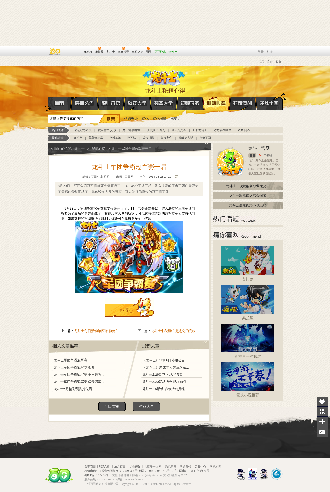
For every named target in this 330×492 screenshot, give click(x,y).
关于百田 (90, 466)
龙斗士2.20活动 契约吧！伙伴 (164, 382)
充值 (262, 62)
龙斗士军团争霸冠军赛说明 (74, 367)
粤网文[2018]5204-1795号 (154, 471)
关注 (322, 411)
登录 (261, 51)
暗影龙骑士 (200, 130)
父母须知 (135, 466)
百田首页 (112, 406)
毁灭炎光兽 (179, 130)
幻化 (145, 119)
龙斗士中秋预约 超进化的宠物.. (174, 331)
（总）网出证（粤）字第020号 (190, 471)
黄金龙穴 (166, 138)
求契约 (176, 119)
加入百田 (120, 466)
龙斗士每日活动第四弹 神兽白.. (97, 331)
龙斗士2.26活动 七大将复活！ (164, 374)
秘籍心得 (216, 103)
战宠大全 (137, 103)
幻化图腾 (159, 119)
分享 (322, 422)
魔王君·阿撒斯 (131, 130)
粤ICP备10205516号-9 (97, 475)
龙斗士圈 (269, 99)
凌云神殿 (148, 138)
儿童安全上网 (152, 466)
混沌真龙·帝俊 (83, 130)
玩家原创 (242, 103)
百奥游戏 (55, 51)
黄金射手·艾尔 (107, 130)
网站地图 (215, 466)
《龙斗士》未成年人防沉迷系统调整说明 (167, 367)
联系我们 (105, 466)
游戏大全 (146, 406)
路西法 (131, 138)
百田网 (73, 51)
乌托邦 (78, 138)
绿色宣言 (170, 466)
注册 (270, 51)
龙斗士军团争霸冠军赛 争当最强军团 (80, 374)
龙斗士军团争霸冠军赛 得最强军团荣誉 (80, 382)
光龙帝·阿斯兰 (223, 130)
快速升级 (131, 119)
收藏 (278, 62)
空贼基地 (115, 138)
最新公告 (84, 103)
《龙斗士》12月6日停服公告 (163, 360)
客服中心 (200, 466)
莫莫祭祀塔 (96, 138)
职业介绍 (111, 103)
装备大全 (163, 103)
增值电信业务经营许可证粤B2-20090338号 (111, 471)
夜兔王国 (205, 138)
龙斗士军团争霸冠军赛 (70, 360)
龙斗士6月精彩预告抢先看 (73, 389)
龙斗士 (164, 77)
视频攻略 (190, 103)
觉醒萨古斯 (186, 138)
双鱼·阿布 (244, 130)
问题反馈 (185, 466)
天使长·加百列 (156, 130)
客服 (270, 62)
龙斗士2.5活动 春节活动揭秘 (163, 389)
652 (260, 155)
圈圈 (252, 155)
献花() (126, 310)
